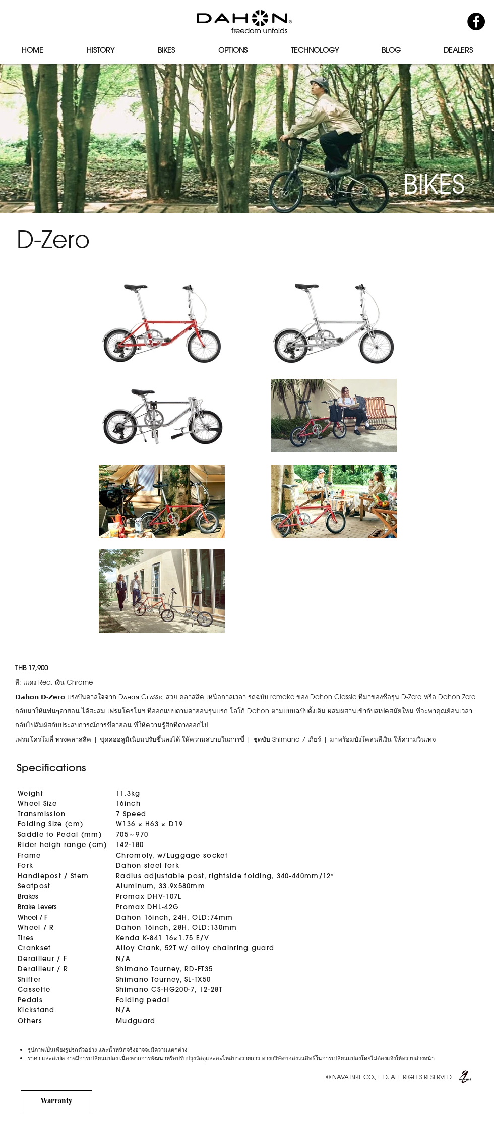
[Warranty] (56, 1100)
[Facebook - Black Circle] (476, 21)
